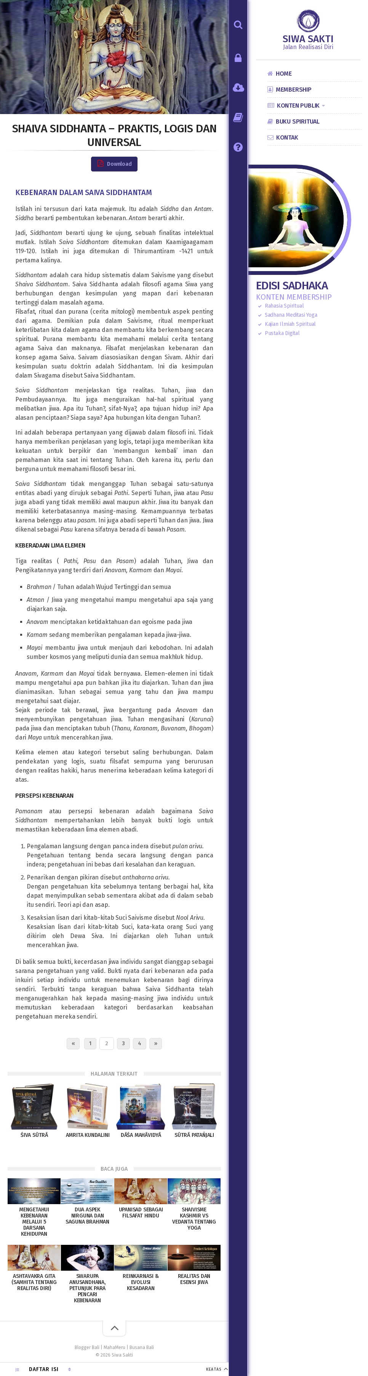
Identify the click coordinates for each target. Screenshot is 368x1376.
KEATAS (214, 1369)
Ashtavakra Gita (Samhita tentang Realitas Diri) (34, 1282)
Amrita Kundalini (88, 1135)
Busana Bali (142, 1347)
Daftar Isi (44, 1369)
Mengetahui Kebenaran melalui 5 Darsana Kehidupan (34, 1221)
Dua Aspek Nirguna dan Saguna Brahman (87, 1215)
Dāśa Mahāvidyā (141, 1135)
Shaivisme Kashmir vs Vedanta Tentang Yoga (194, 1218)
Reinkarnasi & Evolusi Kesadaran (140, 1282)
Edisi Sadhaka (292, 285)
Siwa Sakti (308, 39)
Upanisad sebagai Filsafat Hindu (141, 1212)
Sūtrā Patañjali (194, 1135)
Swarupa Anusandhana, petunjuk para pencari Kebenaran (87, 1288)
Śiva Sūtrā (34, 1135)
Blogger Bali (87, 1347)
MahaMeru (114, 1347)
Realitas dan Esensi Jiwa (194, 1279)
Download (114, 163)
